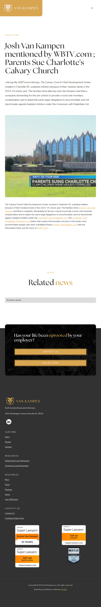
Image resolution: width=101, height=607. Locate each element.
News (7, 494)
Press (7, 485)
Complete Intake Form (14, 518)
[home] (21, 8)
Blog (7, 480)
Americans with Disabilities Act (52, 217)
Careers (8, 447)
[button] (92, 8)
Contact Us (10, 513)
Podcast (8, 490)
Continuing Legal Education (17, 466)
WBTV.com (43, 228)
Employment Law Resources (17, 461)
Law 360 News (11, 499)
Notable (64, 589)
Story (7, 437)
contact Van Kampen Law (65, 224)
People (8, 442)
